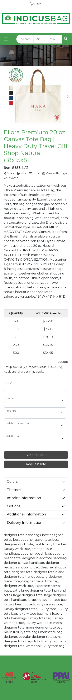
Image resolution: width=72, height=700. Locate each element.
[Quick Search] (25, 39)
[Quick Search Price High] (55, 39)
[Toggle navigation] (6, 39)
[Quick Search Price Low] (40, 39)
